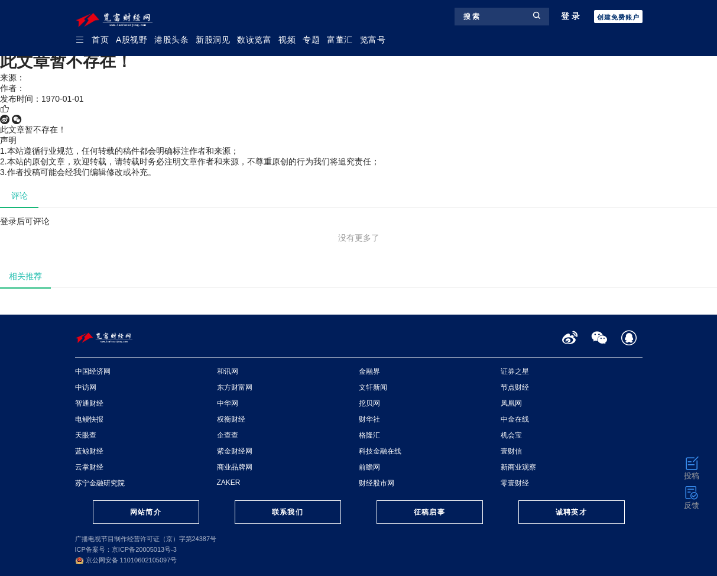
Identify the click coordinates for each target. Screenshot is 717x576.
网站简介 (145, 512)
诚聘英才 (571, 512)
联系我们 (287, 512)
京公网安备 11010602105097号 (126, 560)
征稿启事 (429, 512)
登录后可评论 (25, 221)
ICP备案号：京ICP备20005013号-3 (126, 549)
